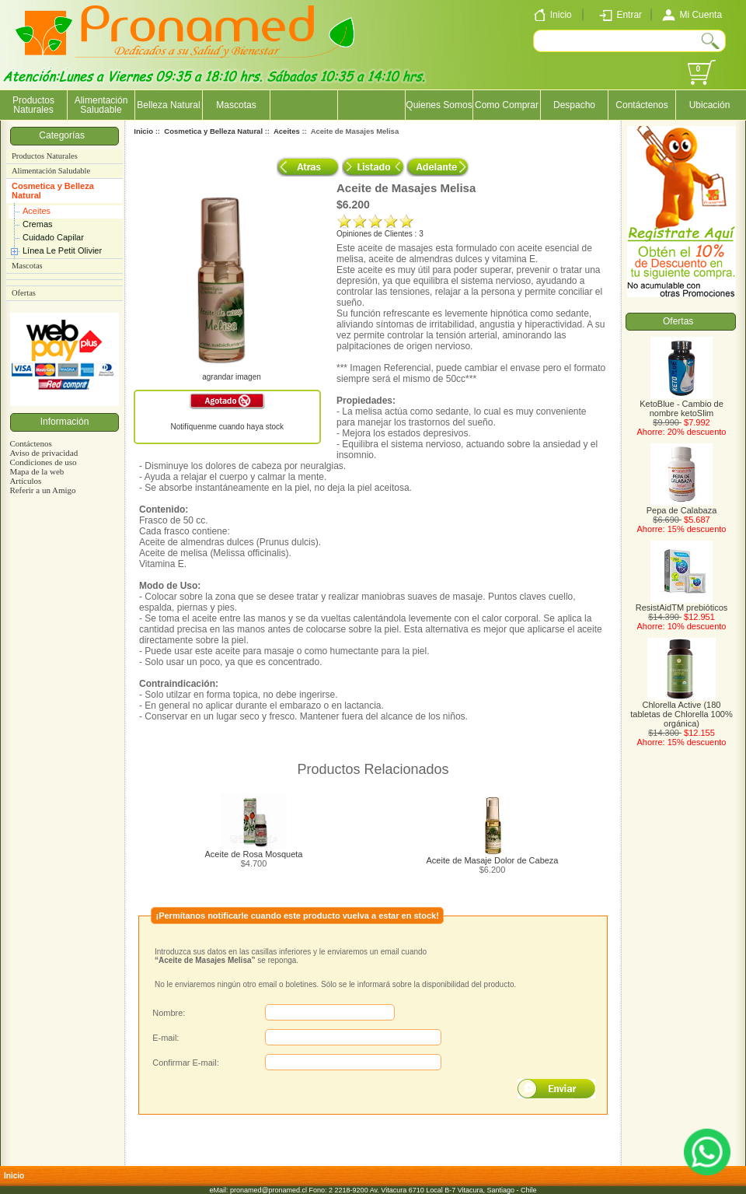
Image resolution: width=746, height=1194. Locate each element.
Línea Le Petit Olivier (62, 250)
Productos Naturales (33, 105)
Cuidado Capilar (53, 237)
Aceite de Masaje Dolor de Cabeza (493, 860)
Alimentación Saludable (101, 105)
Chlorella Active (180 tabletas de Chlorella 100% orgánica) (681, 710)
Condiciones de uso (42, 462)
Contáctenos (641, 105)
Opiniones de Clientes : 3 (380, 233)
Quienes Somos (439, 105)
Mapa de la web (36, 471)
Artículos (25, 480)
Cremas (38, 224)
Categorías (64, 135)
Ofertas (24, 293)
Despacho (574, 105)
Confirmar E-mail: (185, 1062)
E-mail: (165, 1037)
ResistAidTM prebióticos (682, 603)
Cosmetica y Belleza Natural (53, 190)
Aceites (37, 210)
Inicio (143, 131)
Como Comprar (507, 105)
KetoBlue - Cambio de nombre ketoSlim (681, 404)
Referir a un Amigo (42, 490)
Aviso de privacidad (43, 452)
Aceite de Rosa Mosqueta (254, 854)
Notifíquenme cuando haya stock (227, 426)
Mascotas (236, 105)
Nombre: (168, 1012)
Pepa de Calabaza (682, 506)
